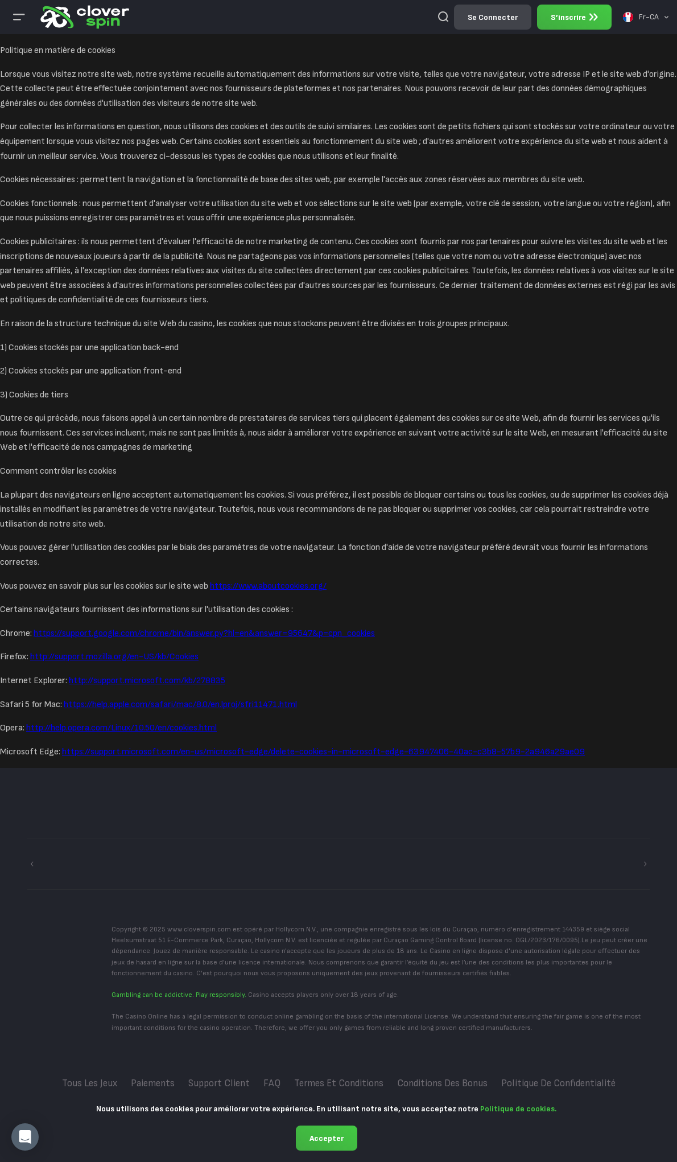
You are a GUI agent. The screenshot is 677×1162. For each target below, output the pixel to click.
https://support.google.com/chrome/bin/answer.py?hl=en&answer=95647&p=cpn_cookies (204, 633)
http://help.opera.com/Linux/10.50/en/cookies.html (121, 727)
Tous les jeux (89, 1083)
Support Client (219, 1083)
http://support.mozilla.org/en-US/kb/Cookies (114, 656)
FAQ (271, 1083)
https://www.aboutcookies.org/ (268, 586)
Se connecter (493, 17)
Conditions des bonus (442, 1083)
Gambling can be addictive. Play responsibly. (179, 995)
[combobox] (645, 17)
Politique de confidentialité (558, 1083)
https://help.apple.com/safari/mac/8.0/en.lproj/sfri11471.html (180, 704)
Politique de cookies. (518, 1109)
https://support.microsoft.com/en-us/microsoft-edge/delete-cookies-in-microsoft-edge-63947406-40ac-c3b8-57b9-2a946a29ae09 (323, 751)
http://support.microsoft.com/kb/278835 (147, 680)
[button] (25, 1137)
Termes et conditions (338, 1083)
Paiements (153, 1083)
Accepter (326, 1138)
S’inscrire (574, 17)
